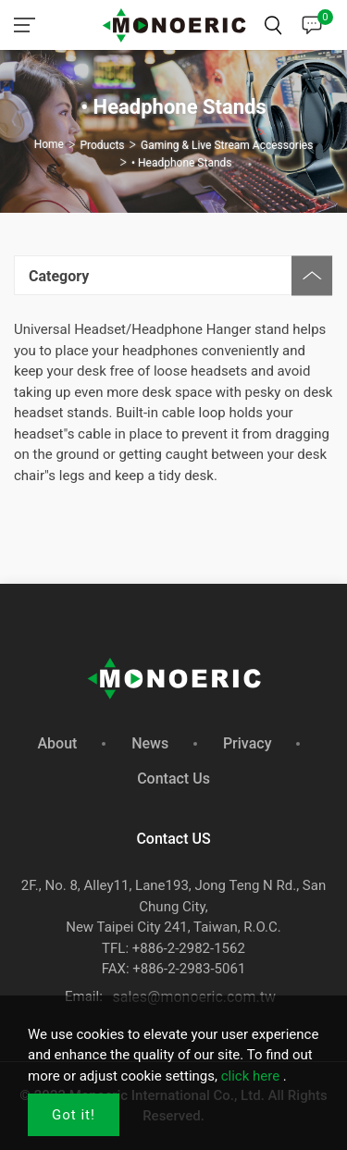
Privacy (247, 743)
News (149, 743)
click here (250, 1076)
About (58, 743)
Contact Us (173, 778)
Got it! (73, 1115)
